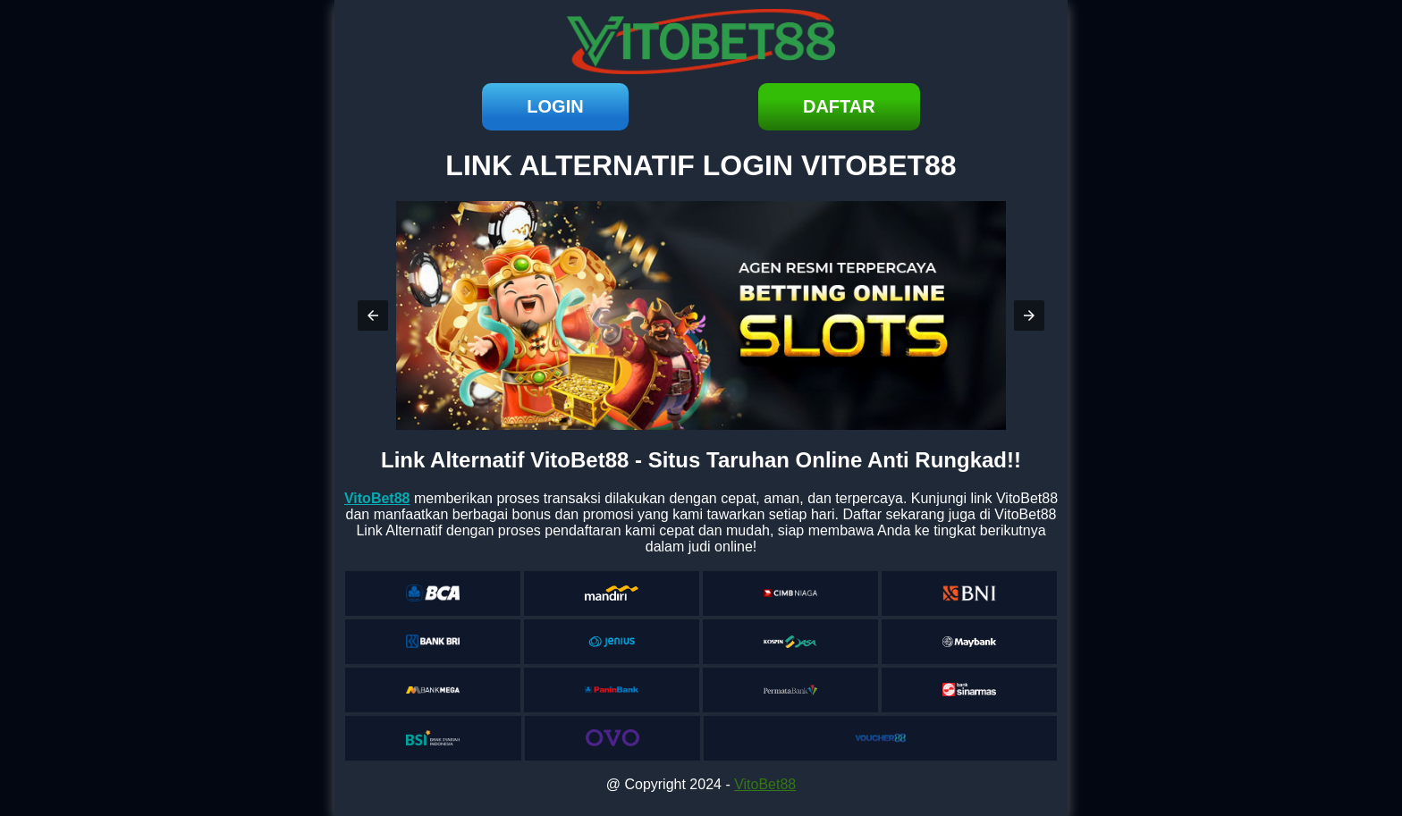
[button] (373, 315)
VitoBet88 (765, 784)
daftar (839, 106)
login (555, 106)
